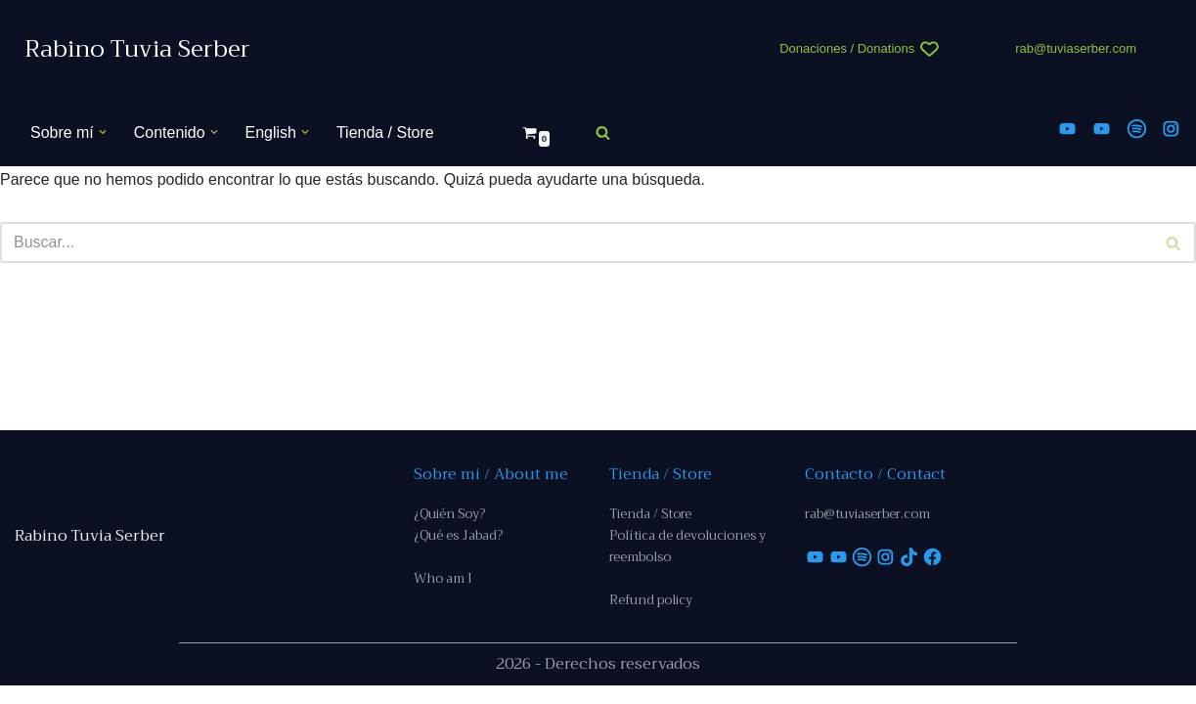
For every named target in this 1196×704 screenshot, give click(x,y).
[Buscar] (603, 132)
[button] (103, 132)
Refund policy (650, 618)
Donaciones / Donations (846, 48)
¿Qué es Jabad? (458, 553)
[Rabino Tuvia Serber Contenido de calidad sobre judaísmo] (137, 49)
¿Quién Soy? (449, 531)
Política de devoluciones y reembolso (687, 564)
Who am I (443, 597)
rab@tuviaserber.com (1075, 48)
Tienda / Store (385, 132)
